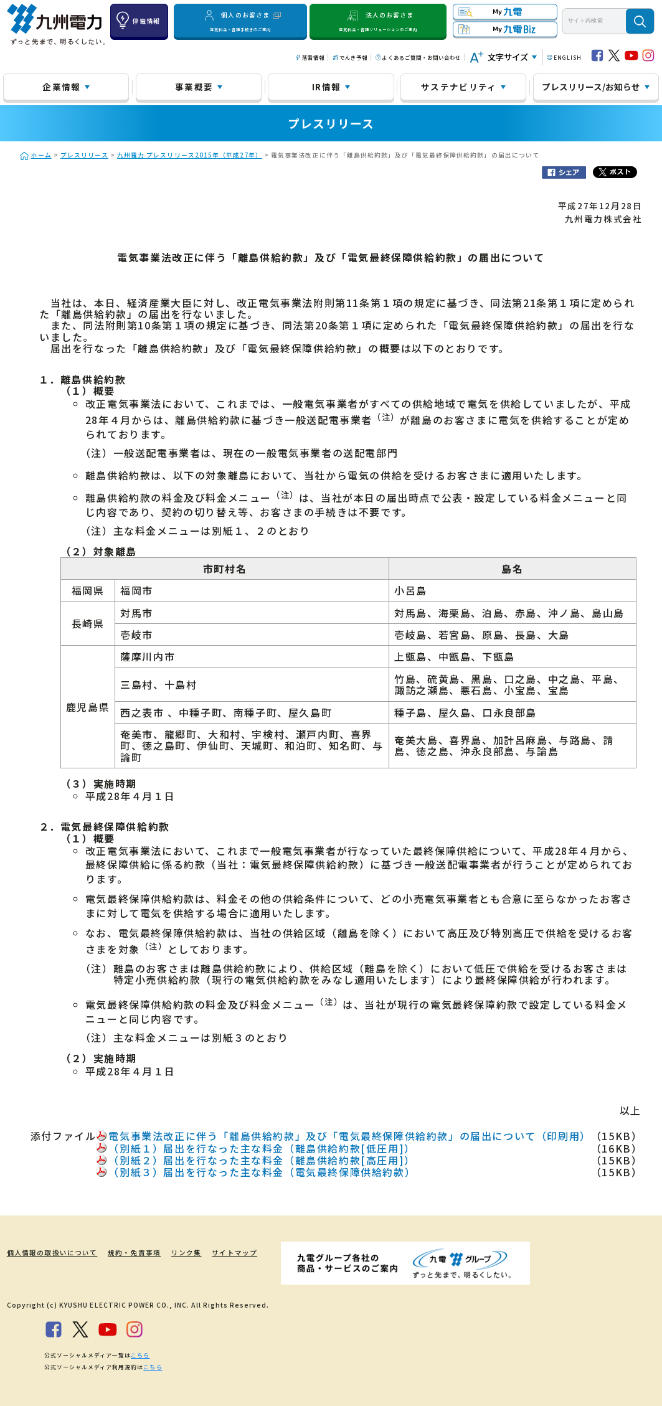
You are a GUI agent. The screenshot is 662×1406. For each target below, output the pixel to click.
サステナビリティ (459, 86)
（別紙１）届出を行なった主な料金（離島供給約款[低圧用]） (261, 1148)
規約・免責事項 (126, 1252)
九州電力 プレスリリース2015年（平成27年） (189, 155)
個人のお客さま (240, 20)
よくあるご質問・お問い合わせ (421, 57)
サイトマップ (224, 1252)
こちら (140, 1355)
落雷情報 (313, 57)
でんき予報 (353, 57)
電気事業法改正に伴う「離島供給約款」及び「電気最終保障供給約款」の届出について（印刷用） (349, 1135)
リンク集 (177, 1252)
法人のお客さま (378, 20)
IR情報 (326, 86)
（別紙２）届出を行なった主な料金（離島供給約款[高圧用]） (261, 1160)
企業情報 (61, 86)
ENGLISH (568, 57)
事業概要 (194, 86)
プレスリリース (84, 155)
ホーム (41, 155)
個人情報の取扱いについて (48, 1252)
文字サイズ (508, 57)
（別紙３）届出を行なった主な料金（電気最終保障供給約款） (261, 1171)
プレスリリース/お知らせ (591, 86)
